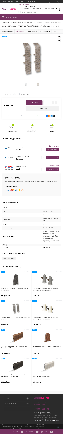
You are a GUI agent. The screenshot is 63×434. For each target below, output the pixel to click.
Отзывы (10, 1)
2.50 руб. (47, 326)
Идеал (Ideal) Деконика (9, 258)
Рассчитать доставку (27, 116)
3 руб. (47, 297)
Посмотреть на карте (39, 405)
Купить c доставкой (52, 150)
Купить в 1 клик (42, 109)
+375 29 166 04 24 (29, 7)
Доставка (23, 1)
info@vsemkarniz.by (44, 413)
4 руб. (47, 354)
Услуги (16, 1)
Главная (4, 1)
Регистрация (25, 4)
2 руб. (15, 326)
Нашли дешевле (13, 116)
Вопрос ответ (31, 1)
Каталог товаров (9, 17)
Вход (20, 4)
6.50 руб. (15, 297)
